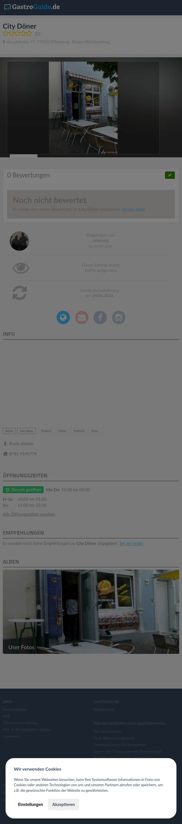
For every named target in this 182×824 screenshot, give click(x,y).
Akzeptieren (63, 804)
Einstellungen (30, 804)
